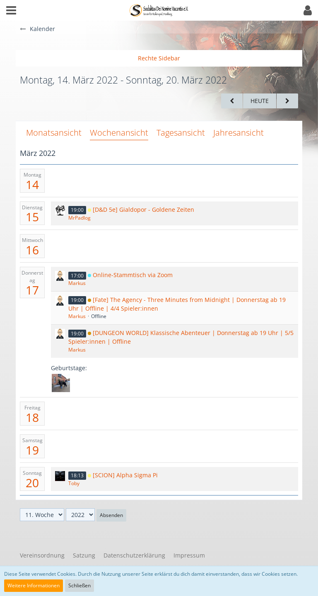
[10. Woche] (232, 101)
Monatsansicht (54, 132)
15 (32, 217)
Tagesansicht (181, 132)
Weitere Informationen (33, 585)
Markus (77, 283)
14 (32, 184)
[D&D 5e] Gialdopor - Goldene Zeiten (143, 209)
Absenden (111, 515)
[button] (11, 10)
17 (32, 290)
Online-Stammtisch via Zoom (133, 275)
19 (32, 450)
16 (32, 250)
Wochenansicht (119, 132)
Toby (74, 483)
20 (32, 483)
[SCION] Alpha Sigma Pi (125, 475)
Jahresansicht (238, 132)
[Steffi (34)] (61, 383)
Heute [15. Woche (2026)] (260, 101)
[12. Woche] (287, 101)
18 (32, 417)
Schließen (79, 585)
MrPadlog (79, 217)
